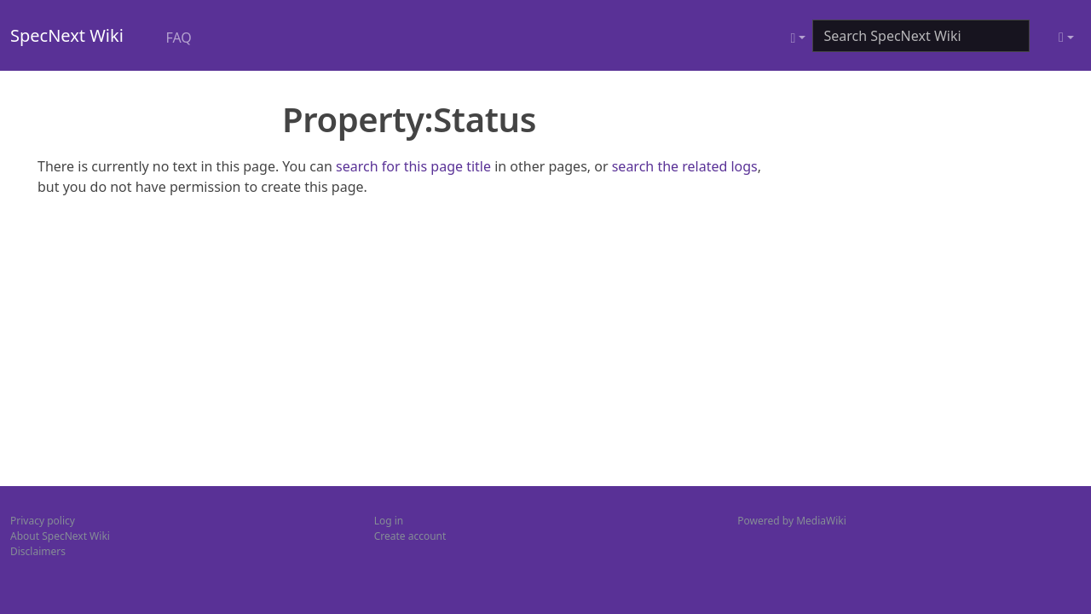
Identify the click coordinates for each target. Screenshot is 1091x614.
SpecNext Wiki (67, 35)
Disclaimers (38, 551)
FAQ (178, 37)
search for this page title (413, 166)
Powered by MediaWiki (791, 520)
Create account (410, 536)
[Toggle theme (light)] (1066, 37)
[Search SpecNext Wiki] (921, 36)
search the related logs (685, 166)
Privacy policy (42, 520)
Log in (389, 520)
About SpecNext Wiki (60, 536)
